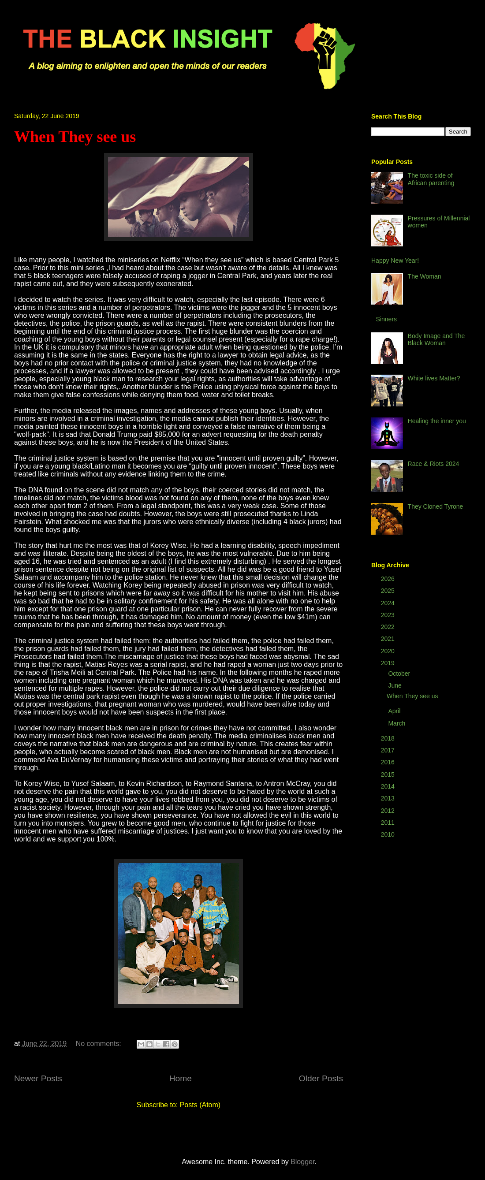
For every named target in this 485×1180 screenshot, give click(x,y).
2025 (388, 590)
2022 (388, 626)
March (397, 723)
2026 (388, 578)
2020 (388, 651)
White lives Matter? (434, 378)
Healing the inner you (437, 420)
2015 (388, 774)
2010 (388, 834)
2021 (388, 638)
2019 (388, 662)
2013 (388, 798)
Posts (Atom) (200, 1105)
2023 (388, 614)
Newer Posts (38, 1078)
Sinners (386, 319)
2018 (388, 738)
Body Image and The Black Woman (436, 339)
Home (180, 1078)
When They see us (75, 136)
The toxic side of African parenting (431, 179)
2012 (388, 810)
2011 (388, 822)
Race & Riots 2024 (433, 463)
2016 (388, 762)
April (395, 711)
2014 (388, 786)
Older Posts (321, 1078)
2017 (388, 750)
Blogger (302, 1161)
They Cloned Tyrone (435, 506)
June (395, 685)
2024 (388, 603)
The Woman (424, 276)
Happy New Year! (395, 260)
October (400, 673)
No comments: (99, 1043)
